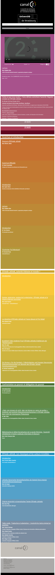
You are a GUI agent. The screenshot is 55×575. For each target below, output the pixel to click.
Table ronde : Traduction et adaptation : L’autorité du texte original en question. (26, 524)
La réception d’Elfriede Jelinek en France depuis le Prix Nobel (23, 319)
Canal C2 (5, 558)
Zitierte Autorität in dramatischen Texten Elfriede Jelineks (22, 502)
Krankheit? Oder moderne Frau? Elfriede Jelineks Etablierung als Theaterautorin (24, 342)
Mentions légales (7, 568)
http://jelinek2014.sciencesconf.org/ (9, 110)
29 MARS (27, 127)
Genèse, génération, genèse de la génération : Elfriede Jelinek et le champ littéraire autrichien (25, 298)
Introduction (6, 185)
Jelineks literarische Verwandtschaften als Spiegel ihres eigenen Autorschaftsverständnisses (24, 481)
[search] (27, 24)
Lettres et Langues (10, 112)
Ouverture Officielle (8, 163)
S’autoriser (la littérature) (11, 250)
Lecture (4, 206)
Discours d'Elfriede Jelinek (11, 141)
